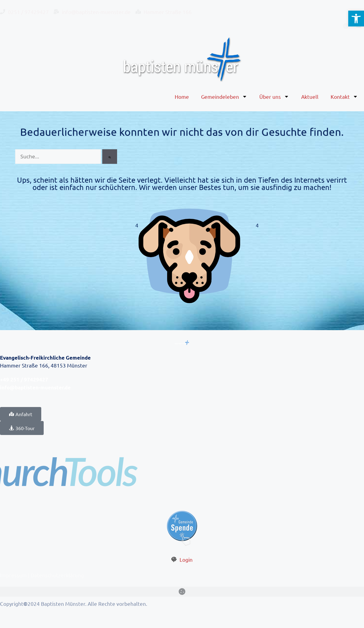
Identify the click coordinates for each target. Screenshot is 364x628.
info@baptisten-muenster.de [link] (35, 387)
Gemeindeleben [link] (224, 96)
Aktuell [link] (309, 96)
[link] (356, 18)
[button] (182, 592)
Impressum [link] (13, 575)
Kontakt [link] (344, 96)
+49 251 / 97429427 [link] (24, 379)
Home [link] (182, 96)
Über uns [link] (274, 96)
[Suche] (109, 156)
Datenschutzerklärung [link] (57, 575)
